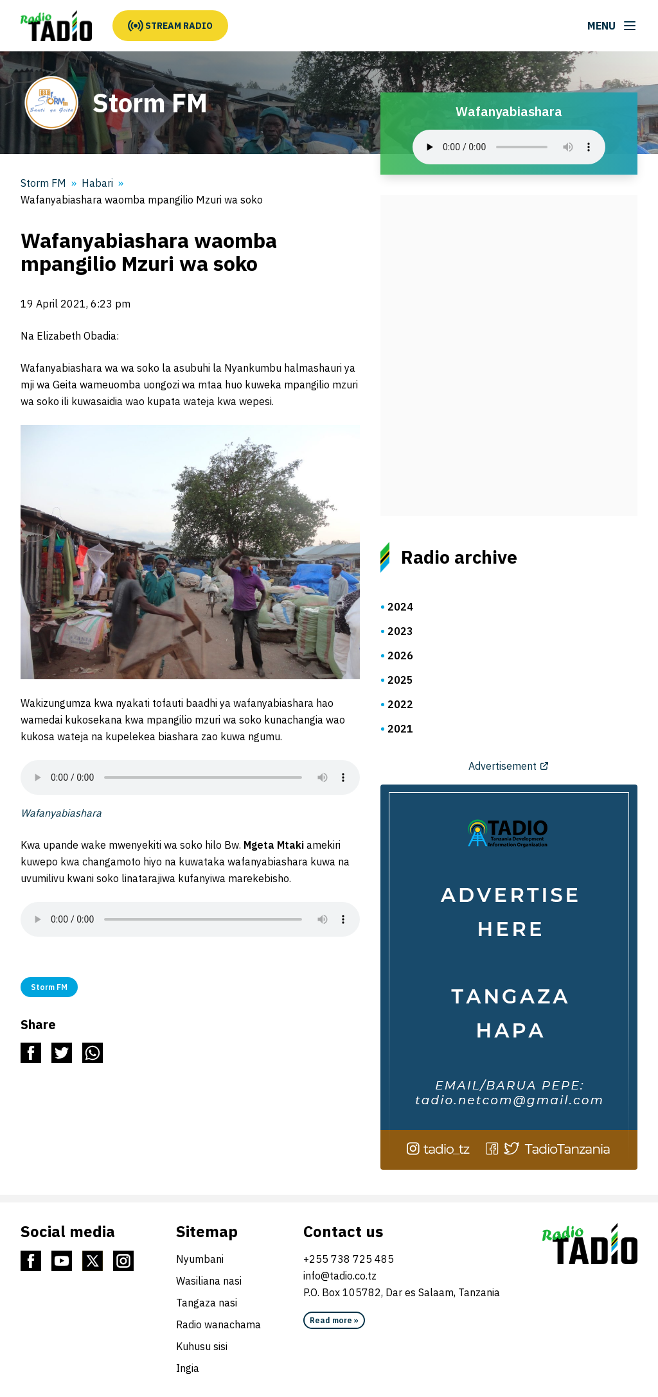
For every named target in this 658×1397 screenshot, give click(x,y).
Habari (97, 183)
